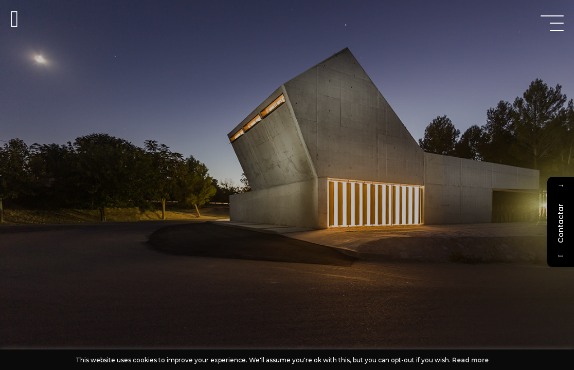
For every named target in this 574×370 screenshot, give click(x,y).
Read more (470, 360)
